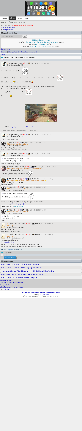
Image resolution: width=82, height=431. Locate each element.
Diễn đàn (4, 52)
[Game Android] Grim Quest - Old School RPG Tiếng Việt (20, 264)
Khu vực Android (13, 52)
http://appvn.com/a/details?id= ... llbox (23, 127)
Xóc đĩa (20, 18)
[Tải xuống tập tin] (17, 204)
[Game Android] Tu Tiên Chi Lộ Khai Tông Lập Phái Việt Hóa (21, 268)
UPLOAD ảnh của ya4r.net (41, 40)
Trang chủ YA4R (8, 30)
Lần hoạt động (5, 49)
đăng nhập (10, 249)
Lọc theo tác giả (5, 280)
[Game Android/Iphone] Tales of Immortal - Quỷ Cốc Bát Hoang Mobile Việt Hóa (27, 271)
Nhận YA (27, 18)
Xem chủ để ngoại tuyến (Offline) (11, 282)
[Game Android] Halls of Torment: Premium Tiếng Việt (19, 278)
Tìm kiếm (3, 54)
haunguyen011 (19, 206)
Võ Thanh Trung (44, 294)
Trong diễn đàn (5, 285)
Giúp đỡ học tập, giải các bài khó (40, 46)
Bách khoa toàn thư (41, 44)
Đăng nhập (4, 27)
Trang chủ (4, 18)
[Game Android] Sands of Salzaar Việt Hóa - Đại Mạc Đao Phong (22, 274)
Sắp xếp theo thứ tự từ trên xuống (11, 287)
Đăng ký (12, 27)
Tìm (24, 36)
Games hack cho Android (29, 52)
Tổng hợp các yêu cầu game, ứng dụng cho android (41, 42)
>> (5, 59)
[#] (27, 63)
